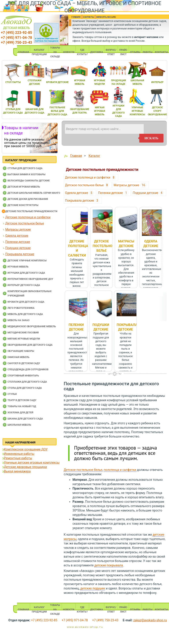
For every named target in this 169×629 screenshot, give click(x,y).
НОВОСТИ (69, 52)
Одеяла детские (16, 235)
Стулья (12, 394)
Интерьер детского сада (23, 285)
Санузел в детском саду (23, 363)
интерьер (157, 82)
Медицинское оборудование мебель (31, 326)
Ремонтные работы (18, 458)
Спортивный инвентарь (23, 375)
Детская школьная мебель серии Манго (33, 193)
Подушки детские (18, 248)
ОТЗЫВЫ (135, 52)
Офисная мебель (18, 357)
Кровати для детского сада (25, 301)
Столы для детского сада (24, 388)
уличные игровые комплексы (137, 111)
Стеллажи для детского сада (27, 381)
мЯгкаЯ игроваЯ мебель (99, 111)
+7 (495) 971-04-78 (16, 38)
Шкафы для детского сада (25, 418)
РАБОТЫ (147, 52)
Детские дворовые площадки (25, 467)
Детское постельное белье (24, 223)
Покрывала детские (19, 254)
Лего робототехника (21, 308)
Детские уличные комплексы (27, 260)
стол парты (13, 82)
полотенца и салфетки (120, 470)
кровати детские (57, 82)
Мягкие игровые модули (23, 338)
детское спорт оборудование (157, 111)
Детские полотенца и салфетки (27, 217)
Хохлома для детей (20, 412)
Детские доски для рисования (27, 199)
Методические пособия (23, 332)
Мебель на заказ (18, 320)
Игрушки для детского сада (26, 272)
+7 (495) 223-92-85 (16, 33)
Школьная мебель (19, 424)
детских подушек (92, 588)
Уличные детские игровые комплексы (31, 462)
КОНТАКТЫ (161, 52)
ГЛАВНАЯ (23, 52)
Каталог (94, 155)
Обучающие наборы (20, 351)
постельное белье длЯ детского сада (57, 111)
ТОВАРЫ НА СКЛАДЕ (55, 52)
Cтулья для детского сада (24, 168)
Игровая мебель (18, 266)
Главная (76, 155)
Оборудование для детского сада (30, 344)
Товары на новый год (21, 406)
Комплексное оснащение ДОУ (26, 449)
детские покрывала (108, 565)
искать (151, 138)
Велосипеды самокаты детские (28, 180)
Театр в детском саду (21, 400)
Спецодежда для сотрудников (27, 369)
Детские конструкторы (22, 205)
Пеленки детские (17, 242)
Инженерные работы (19, 453)
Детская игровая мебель (23, 186)
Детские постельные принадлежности (31, 211)
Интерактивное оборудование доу (30, 279)
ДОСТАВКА (96, 52)
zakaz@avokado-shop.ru (150, 620)
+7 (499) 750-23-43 (16, 42)
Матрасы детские (18, 229)
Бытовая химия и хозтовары (26, 174)
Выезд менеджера (17, 471)
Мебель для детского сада (25, 314)
